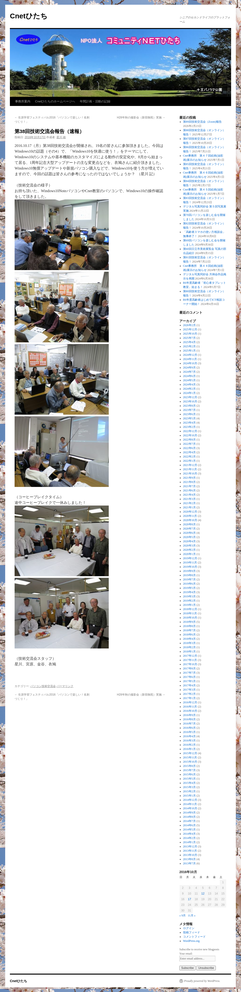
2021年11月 (190, 469)
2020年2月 (189, 549)
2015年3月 (189, 787)
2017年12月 (190, 655)
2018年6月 (189, 634)
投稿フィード (191, 932)
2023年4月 (189, 422)
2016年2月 (189, 744)
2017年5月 (189, 681)
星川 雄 (61, 137)
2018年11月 (190, 613)
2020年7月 (189, 528)
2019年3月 (189, 596)
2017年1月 (189, 698)
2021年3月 (189, 499)
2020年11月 (190, 516)
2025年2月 (189, 346)
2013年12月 (190, 846)
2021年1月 (189, 507)
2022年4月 (189, 452)
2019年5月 (189, 588)
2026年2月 (189, 325)
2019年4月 (189, 592)
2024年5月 (189, 380)
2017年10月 (190, 664)
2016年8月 (189, 719)
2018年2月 (189, 647)
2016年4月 (189, 736)
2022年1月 (189, 460)
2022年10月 (190, 435)
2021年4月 (189, 494)
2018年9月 (189, 622)
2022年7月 (189, 443)
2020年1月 (189, 554)
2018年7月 (189, 630)
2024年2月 (189, 388)
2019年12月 (190, 558)
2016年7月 (189, 723)
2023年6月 (189, 414)
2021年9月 (189, 477)
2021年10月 (190, 473)
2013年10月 (190, 855)
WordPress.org (191, 941)
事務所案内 (22, 101)
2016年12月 (190, 702)
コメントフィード (194, 936)
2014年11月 (190, 804)
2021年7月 (189, 486)
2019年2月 (189, 600)
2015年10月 (190, 761)
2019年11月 (190, 562)
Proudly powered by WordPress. (202, 981)
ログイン (188, 928)
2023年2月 (189, 427)
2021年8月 (189, 482)
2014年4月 (189, 833)
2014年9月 (189, 812)
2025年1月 (189, 350)
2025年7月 (189, 338)
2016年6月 (189, 727)
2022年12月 (190, 431)
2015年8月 (189, 766)
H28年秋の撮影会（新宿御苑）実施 (141, 117)
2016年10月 (190, 711)
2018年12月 (190, 609)
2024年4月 (189, 384)
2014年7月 (189, 821)
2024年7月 (189, 371)
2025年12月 (190, 329)
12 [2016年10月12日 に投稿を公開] (202, 893)
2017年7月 (189, 672)
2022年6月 (189, 448)
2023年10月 (190, 401)
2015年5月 (189, 778)
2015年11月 (190, 757)
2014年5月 (189, 829)
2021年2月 (189, 503)
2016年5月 (189, 732)
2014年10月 (190, 808)
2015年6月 (189, 774)
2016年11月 (190, 706)
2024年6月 (189, 376)
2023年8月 (189, 405)
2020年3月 (189, 545)
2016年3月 (189, 740)
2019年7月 (189, 579)
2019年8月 (189, 575)
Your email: (186, 953)
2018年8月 (189, 626)
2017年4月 (189, 685)
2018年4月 (189, 638)
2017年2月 (189, 694)
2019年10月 (190, 566)
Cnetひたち (29, 16)
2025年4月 (189, 342)
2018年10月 (190, 617)
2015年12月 (190, 753)
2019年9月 (189, 571)
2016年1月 (189, 749)
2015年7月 (189, 770)
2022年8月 (189, 439)
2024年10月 (190, 363)
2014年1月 (189, 842)
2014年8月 (189, 816)
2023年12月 (190, 397)
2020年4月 (189, 541)
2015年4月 (189, 783)
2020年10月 (190, 520)
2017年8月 (189, 668)
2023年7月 (189, 410)
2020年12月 (190, 511)
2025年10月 (190, 333)
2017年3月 (189, 689)
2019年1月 (189, 605)
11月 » (192, 915)
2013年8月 (189, 859)
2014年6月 (189, 825)
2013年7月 (189, 863)
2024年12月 (190, 354)
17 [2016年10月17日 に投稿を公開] (189, 899)
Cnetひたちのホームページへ (55, 101)
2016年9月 (189, 715)
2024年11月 (190, 359)
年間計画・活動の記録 (95, 101)
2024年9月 (189, 367)
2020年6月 (189, 532)
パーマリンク (64, 686)
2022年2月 (189, 456)
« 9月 (182, 915)
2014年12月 (190, 800)
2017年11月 (190, 660)
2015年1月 (189, 795)
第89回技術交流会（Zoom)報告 (202, 121)
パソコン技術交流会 (43, 686)
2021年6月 (189, 490)
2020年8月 (189, 524)
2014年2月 (189, 838)
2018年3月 (189, 643)
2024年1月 (189, 393)
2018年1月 (189, 651)
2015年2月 (189, 791)
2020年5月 (189, 537)
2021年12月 (190, 465)
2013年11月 (190, 850)
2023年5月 (189, 418)
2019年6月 (189, 583)
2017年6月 (189, 677)
